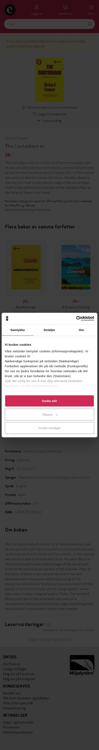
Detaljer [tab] (49, 330)
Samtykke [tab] (17, 330)
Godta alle (49, 401)
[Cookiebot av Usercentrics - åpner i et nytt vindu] (76, 318)
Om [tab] (81, 330)
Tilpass (50, 414)
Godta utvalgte (49, 428)
